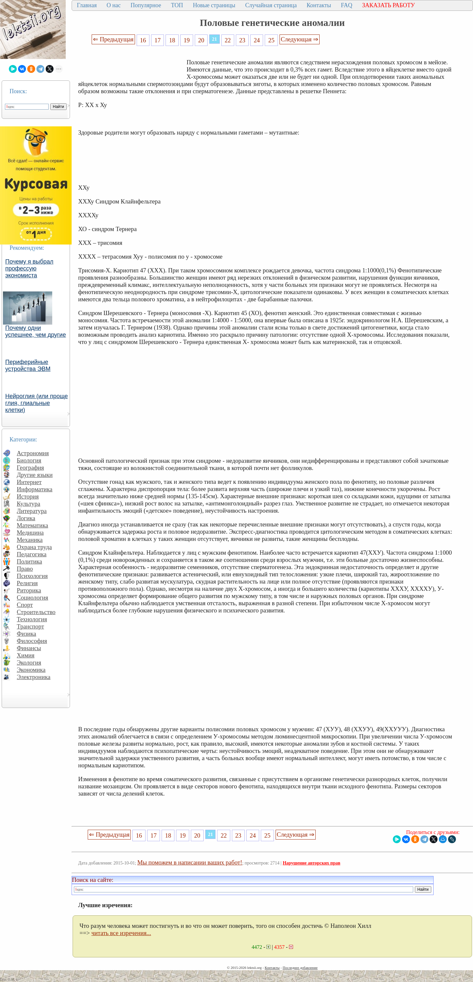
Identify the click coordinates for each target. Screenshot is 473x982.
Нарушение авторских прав (311, 863)
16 (143, 40)
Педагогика (32, 554)
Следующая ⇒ (299, 39)
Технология (32, 619)
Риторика (29, 590)
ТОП (177, 5)
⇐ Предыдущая (113, 39)
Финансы (29, 648)
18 (172, 40)
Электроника (34, 676)
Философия (32, 640)
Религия (27, 583)
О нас (113, 5)
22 (228, 40)
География (30, 467)
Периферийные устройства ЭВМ (28, 365)
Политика (29, 561)
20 (201, 40)
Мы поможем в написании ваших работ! (189, 862)
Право (25, 568)
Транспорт (30, 626)
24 (257, 40)
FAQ (346, 5)
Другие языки (35, 474)
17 (157, 40)
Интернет (29, 482)
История (28, 496)
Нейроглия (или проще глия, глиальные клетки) (36, 403)
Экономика (31, 669)
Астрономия (33, 453)
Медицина (30, 532)
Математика (32, 525)
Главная (87, 5)
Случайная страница (271, 5)
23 (242, 40)
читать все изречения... (121, 932)
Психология (32, 575)
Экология (29, 662)
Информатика (35, 489)
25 (271, 40)
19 (187, 40)
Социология (32, 597)
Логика (26, 518)
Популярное (146, 5)
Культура (28, 503)
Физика (26, 633)
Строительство (36, 611)
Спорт (25, 604)
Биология (29, 460)
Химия (25, 655)
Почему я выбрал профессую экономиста (29, 268)
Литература (32, 510)
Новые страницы (214, 5)
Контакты (318, 5)
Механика (30, 539)
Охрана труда (34, 547)
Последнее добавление (299, 968)
